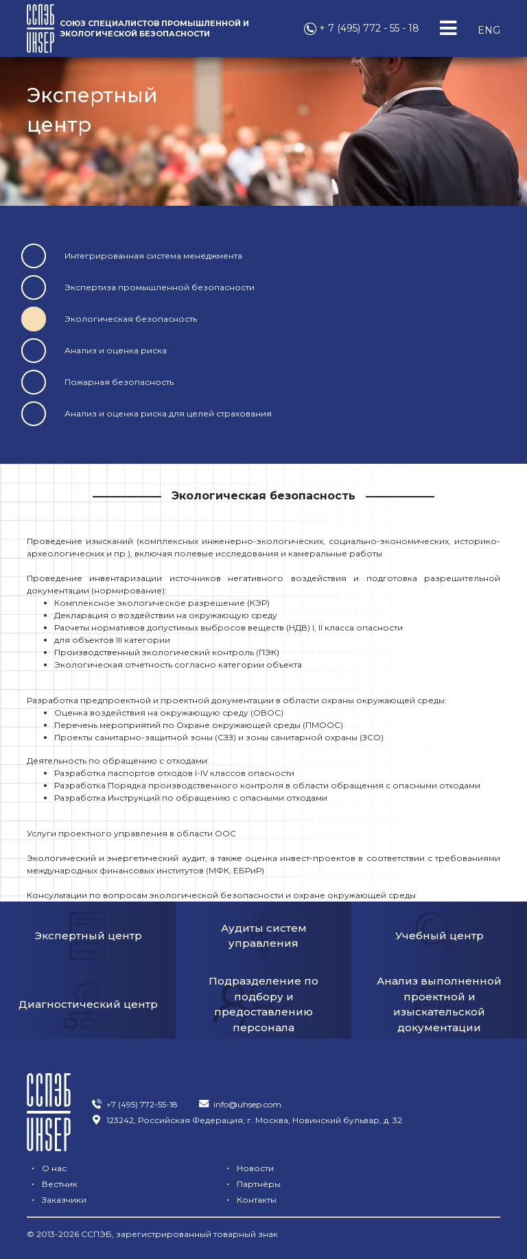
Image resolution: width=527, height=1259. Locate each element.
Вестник (381, 1168)
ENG (489, 30)
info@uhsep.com (239, 1104)
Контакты (383, 1184)
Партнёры (56, 1184)
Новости (217, 1168)
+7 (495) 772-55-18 (134, 1104)
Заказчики (221, 1184)
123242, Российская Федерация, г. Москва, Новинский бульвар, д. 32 (246, 1120)
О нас (46, 1168)
